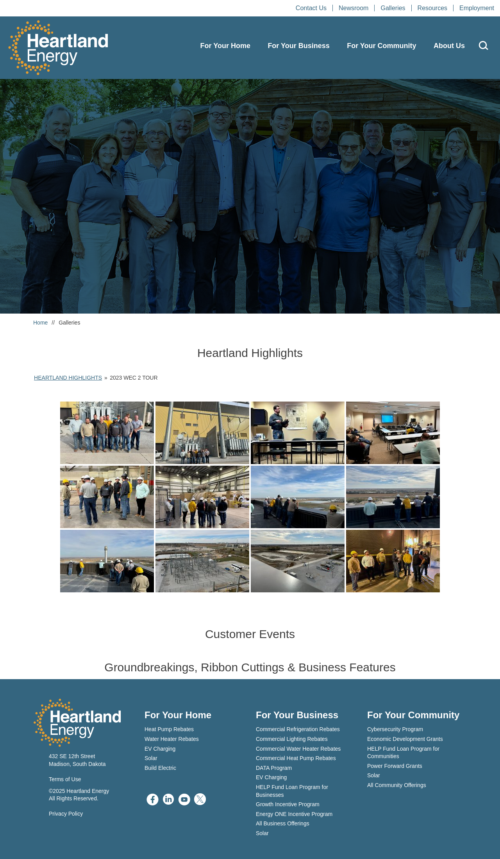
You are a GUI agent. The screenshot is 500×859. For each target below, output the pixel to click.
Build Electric (160, 768)
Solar (151, 758)
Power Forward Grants (394, 766)
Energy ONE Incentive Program (294, 814)
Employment (476, 8)
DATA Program (274, 768)
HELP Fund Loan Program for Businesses (292, 791)
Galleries (392, 8)
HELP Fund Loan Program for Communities (403, 753)
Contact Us (311, 8)
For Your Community (381, 46)
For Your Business (298, 46)
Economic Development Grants (405, 739)
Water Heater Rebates (172, 739)
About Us (449, 46)
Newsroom (353, 8)
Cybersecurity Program (395, 729)
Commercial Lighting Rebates (292, 739)
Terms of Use (65, 779)
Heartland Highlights (68, 378)
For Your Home (225, 46)
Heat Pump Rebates (169, 729)
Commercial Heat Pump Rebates (296, 758)
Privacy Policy (66, 814)
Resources (432, 8)
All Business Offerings (282, 823)
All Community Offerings (396, 785)
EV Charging (160, 749)
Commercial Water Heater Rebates (298, 749)
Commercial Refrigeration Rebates (298, 729)
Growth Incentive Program (288, 804)
